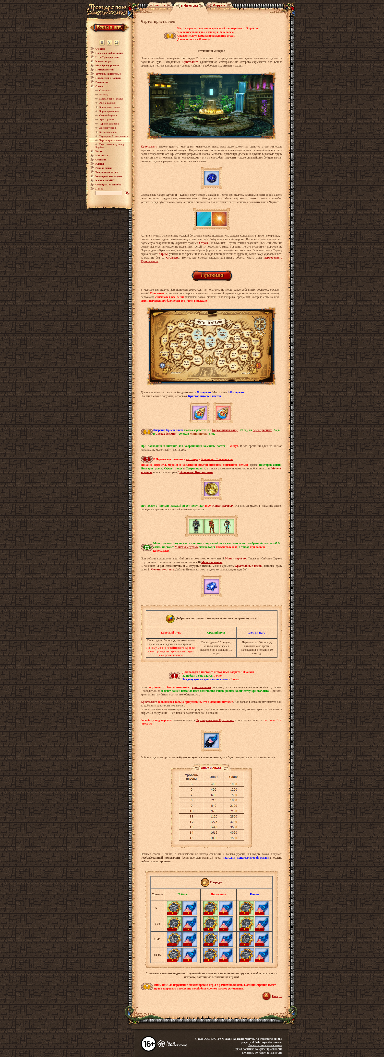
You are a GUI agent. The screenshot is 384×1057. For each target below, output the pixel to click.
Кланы (100, 163)
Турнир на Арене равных (113, 136)
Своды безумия (108, 115)
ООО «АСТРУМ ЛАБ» (218, 1038)
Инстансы (102, 155)
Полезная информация (109, 52)
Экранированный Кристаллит (215, 720)
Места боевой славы (111, 98)
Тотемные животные (108, 73)
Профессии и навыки (108, 77)
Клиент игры (104, 61)
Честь (99, 151)
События (101, 159)
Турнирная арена (109, 123)
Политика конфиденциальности (262, 1052)
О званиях (105, 90)
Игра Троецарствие (107, 57)
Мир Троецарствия (107, 65)
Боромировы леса (109, 111)
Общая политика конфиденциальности (257, 1049)
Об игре (100, 48)
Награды (104, 94)
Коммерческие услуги (109, 176)
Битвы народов (108, 131)
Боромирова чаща (109, 106)
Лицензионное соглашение (265, 1045)
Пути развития (105, 69)
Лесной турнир (108, 127)
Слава (99, 86)
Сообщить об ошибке (108, 184)
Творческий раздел (107, 171)
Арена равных (107, 102)
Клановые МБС (105, 180)
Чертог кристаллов (110, 140)
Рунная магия (104, 167)
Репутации (102, 81)
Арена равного (107, 119)
